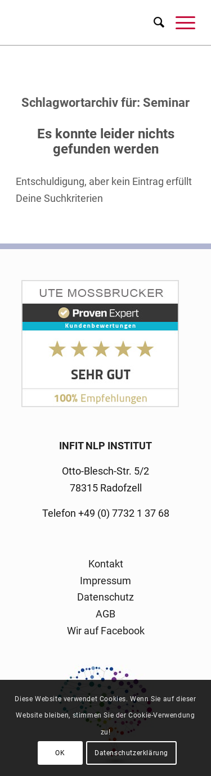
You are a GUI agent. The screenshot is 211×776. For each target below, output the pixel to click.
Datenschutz (105, 597)
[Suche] (153, 22)
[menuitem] (153, 22)
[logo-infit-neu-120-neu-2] (87, 22)
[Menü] (179, 22)
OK (60, 753)
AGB (105, 614)
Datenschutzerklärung (131, 753)
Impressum (105, 580)
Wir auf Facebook (106, 631)
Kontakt (105, 564)
